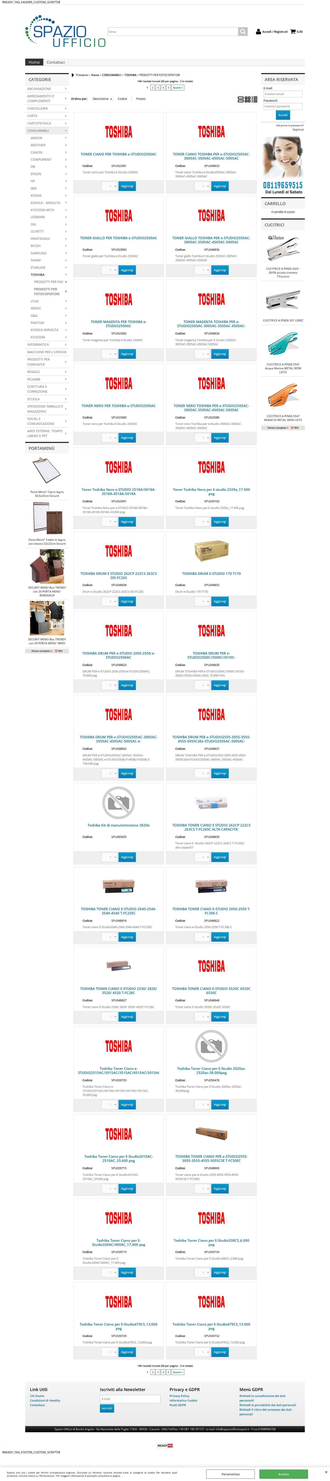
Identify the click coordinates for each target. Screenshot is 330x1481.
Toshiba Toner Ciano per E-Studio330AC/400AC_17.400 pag (118, 1247)
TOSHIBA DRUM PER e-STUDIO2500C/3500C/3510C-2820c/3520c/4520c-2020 (211, 661)
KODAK (36, 200)
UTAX (35, 306)
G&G (34, 320)
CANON (36, 157)
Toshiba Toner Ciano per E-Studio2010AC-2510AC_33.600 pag (118, 1163)
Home (34, 64)
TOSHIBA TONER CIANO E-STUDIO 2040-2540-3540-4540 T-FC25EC (118, 915)
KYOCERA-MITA (42, 214)
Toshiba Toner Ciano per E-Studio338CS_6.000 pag (211, 1247)
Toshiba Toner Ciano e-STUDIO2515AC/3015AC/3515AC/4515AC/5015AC (119, 1075)
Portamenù (42, 453)
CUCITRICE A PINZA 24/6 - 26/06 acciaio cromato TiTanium (283, 277)
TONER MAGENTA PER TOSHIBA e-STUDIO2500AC (119, 328)
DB (33, 171)
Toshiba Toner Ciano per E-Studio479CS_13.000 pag (118, 1330)
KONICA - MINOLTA (45, 207)
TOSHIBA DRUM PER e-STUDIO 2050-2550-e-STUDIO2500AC (118, 659)
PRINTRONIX (40, 243)
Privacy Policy (179, 1400)
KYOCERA (38, 342)
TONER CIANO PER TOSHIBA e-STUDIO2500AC (119, 158)
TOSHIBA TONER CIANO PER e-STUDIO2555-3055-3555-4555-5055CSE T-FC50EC (211, 1163)
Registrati (298, 134)
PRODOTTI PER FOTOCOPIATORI (47, 296)
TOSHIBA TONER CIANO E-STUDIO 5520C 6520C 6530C (211, 995)
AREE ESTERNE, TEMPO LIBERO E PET (45, 438)
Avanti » (178, 92)
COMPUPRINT (41, 164)
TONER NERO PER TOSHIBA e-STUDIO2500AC (119, 410)
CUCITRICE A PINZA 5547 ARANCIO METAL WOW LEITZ (283, 423)
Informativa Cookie (183, 1405)
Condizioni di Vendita (45, 1405)
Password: (271, 105)
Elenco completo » (42, 655)
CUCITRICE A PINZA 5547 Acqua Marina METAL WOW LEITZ (283, 373)
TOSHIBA (37, 279)
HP (33, 185)
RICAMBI (33, 384)
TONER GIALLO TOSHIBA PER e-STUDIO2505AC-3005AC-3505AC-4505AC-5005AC (211, 244)
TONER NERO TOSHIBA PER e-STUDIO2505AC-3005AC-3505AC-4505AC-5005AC (211, 412)
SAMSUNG (39, 257)
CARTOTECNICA (39, 128)
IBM (34, 193)
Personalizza (231, 1474)
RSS (60, 655)
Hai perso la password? (290, 130)
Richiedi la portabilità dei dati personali (267, 1409)
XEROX (36, 313)
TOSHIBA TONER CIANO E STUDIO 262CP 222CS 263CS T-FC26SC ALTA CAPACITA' (211, 831)
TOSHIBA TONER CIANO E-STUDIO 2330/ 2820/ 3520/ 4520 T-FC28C (118, 995)
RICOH (36, 250)
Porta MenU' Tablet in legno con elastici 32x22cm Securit (47, 546)
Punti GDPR (178, 1409)
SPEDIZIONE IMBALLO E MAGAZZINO (45, 413)
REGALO (33, 376)
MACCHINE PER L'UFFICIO (46, 356)
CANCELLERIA (37, 113)
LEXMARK (38, 222)
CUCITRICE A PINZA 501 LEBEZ (283, 325)
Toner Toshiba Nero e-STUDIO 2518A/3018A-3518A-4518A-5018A (119, 496)
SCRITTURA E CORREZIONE (37, 393)
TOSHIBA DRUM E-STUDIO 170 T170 (211, 578)
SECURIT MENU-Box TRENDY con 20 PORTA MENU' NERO (47, 646)
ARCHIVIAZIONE (39, 93)
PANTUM (37, 327)
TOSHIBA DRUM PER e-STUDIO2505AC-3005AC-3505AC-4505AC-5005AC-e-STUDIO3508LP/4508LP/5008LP (119, 745)
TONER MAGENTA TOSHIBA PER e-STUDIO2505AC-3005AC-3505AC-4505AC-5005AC (211, 330)
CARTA (32, 120)
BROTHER (38, 149)
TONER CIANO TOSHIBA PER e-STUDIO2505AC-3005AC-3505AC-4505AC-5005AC (211, 160)
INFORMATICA (38, 349)
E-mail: (268, 93)
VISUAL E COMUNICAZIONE (40, 425)
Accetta (283, 1474)
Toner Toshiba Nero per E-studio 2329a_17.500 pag (211, 496)
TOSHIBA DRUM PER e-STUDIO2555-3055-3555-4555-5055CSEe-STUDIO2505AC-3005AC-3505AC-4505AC (211, 745)
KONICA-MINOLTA (44, 334)
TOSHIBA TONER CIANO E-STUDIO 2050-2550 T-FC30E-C (211, 915)
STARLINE (38, 272)
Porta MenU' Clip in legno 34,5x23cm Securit (47, 498)
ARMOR (36, 142)
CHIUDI (326, 1472)
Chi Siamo (37, 1400)
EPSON (36, 178)
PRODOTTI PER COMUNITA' (38, 366)
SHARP (36, 265)
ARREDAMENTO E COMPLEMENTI (40, 103)
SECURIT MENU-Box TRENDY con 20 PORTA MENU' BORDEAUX (47, 596)
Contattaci (55, 64)
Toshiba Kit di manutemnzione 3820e (119, 829)
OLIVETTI (37, 236)
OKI (33, 229)
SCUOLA (33, 403)
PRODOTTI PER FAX (48, 286)
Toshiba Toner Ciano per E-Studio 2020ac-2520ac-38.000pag (211, 1075)
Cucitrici (274, 229)
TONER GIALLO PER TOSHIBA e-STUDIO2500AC (118, 242)
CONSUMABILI (38, 135)
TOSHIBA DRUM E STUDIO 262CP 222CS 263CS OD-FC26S (118, 580)
